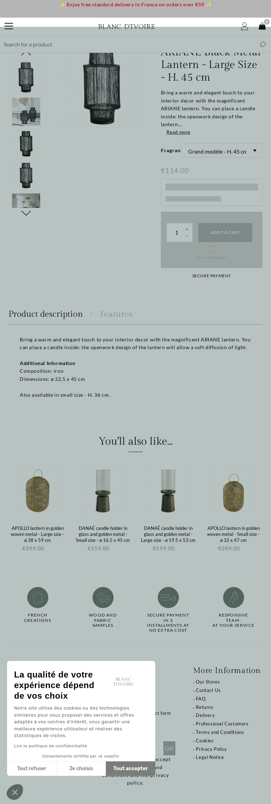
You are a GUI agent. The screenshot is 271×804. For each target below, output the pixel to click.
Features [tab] (116, 314)
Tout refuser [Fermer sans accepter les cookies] (31, 769)
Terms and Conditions (220, 732)
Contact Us (208, 690)
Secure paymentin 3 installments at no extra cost (168, 623)
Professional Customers (222, 723)
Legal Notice (210, 757)
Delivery (205, 715)
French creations (37, 618)
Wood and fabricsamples (103, 620)
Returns (204, 707)
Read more (179, 132)
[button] (14, 792)
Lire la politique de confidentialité (50, 745)
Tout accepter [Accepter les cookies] (130, 769)
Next (26, 213)
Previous (26, 53)
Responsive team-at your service (233, 620)
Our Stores (208, 682)
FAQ (200, 698)
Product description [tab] (45, 314)
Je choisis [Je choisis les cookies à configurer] (81, 769)
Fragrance (171, 150)
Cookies (204, 740)
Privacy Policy (211, 749)
